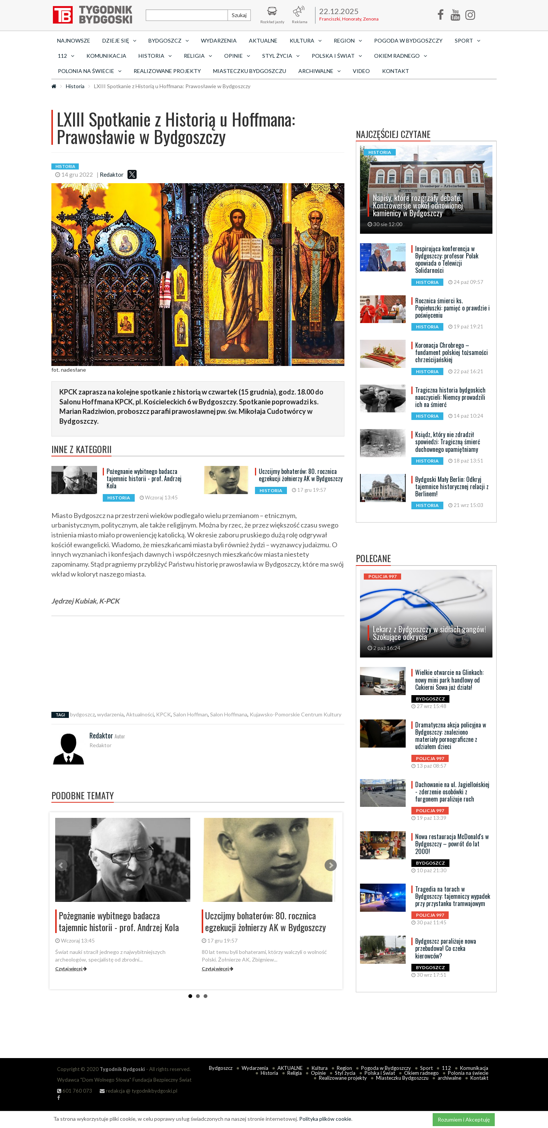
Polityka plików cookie (325, 1118)
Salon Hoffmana (228, 714)
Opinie (318, 1073)
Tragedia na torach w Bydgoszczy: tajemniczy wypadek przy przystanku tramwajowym (452, 896)
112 (446, 1068)
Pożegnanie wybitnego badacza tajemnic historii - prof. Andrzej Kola (144, 478)
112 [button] (66, 55)
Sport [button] (467, 40)
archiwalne (449, 1078)
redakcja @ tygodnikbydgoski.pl (138, 1091)
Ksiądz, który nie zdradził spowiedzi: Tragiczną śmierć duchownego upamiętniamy (447, 441)
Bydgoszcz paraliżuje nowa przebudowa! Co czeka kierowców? (445, 948)
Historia (75, 86)
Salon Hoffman (190, 714)
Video (361, 71)
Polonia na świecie (468, 1073)
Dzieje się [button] (119, 40)
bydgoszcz (82, 714)
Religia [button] (198, 55)
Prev (61, 865)
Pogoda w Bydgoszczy (408, 40)
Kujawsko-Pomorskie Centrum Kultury (295, 714)
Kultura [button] (306, 40)
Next (331, 865)
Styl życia (345, 1073)
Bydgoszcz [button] (168, 40)
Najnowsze (73, 40)
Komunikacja (106, 55)
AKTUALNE (263, 40)
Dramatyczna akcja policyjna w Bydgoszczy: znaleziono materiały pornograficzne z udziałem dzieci (450, 735)
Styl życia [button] (280, 55)
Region (344, 1068)
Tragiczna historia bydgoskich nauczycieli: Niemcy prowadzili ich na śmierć (450, 397)
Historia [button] (155, 55)
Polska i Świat (380, 1073)
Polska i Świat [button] (337, 55)
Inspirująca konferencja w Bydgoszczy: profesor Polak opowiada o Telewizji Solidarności (446, 259)
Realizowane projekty (167, 71)
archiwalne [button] (319, 71)
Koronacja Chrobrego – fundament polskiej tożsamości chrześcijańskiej (451, 352)
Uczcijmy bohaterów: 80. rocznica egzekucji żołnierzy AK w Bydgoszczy (300, 475)
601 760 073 (74, 1091)
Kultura (320, 1068)
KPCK (163, 714)
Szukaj (239, 15)
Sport (426, 1068)
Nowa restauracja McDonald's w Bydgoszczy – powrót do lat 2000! (452, 844)
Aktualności (140, 714)
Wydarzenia (219, 40)
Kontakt (395, 71)
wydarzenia (110, 714)
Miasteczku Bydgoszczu (249, 71)
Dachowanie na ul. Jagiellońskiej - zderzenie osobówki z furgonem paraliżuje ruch (452, 791)
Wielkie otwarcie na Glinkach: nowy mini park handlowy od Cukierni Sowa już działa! (449, 679)
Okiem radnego (421, 1073)
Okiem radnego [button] (400, 55)
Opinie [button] (237, 55)
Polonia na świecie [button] (89, 71)
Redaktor (112, 174)
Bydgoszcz (221, 1068)
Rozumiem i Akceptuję (464, 1119)
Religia (294, 1073)
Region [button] (348, 40)
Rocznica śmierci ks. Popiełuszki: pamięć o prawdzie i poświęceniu (452, 308)
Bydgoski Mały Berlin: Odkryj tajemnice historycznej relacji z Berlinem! (452, 486)
